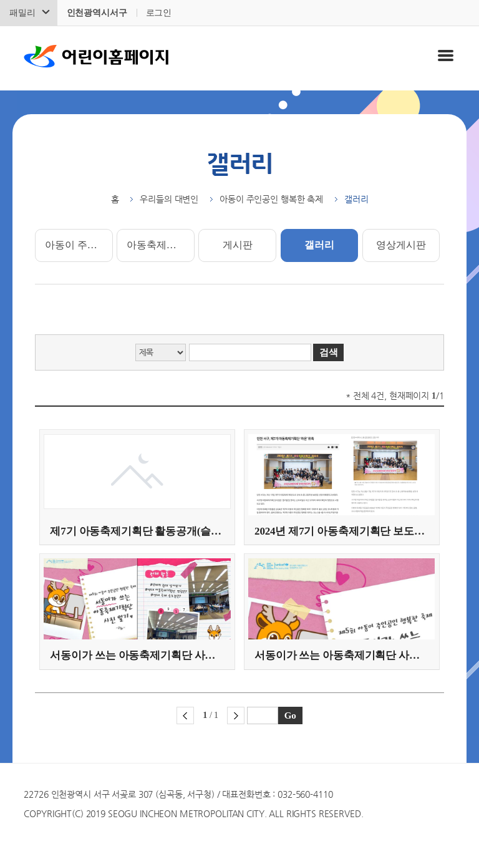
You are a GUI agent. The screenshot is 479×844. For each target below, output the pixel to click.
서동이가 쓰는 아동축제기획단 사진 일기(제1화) (341, 655)
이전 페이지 (185, 715)
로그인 (159, 12)
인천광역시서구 (97, 12)
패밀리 (22, 12)
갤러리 (319, 245)
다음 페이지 (235, 715)
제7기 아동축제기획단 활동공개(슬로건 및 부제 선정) (137, 531)
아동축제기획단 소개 (160, 245)
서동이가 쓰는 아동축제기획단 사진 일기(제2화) (137, 655)
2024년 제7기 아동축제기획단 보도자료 (341, 531)
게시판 (238, 245)
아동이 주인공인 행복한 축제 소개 (78, 245)
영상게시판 (400, 245)
